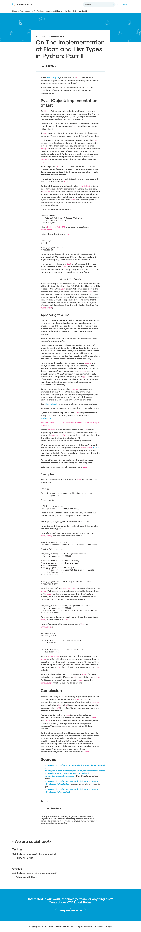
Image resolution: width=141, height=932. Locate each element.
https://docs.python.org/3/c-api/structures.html (67, 773)
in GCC (96, 447)
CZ (118, 4)
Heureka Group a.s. (65, 926)
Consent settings (103, 926)
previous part (53, 77)
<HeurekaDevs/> (22, 4)
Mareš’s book (51, 404)
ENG (125, 4)
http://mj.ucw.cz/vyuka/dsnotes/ (60, 776)
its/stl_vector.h (63, 792)
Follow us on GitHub (23, 877)
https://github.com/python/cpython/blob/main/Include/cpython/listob (77, 765)
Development (25, 11)
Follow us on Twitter (23, 858)
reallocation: (46, 418)
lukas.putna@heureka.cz (70, 910)
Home (14, 11)
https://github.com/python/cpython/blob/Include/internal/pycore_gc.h (77, 770)
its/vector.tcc (63, 784)
